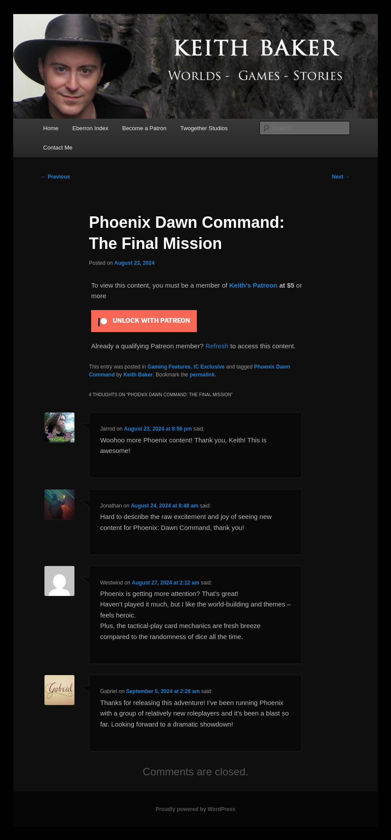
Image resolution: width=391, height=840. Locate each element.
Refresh (217, 346)
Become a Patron (144, 128)
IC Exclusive (209, 367)
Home (51, 128)
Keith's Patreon (253, 285)
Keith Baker (138, 375)
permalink (202, 375)
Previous (55, 177)
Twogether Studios (204, 128)
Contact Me (57, 147)
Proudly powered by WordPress (195, 809)
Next (341, 177)
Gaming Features (169, 367)
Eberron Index (90, 128)
